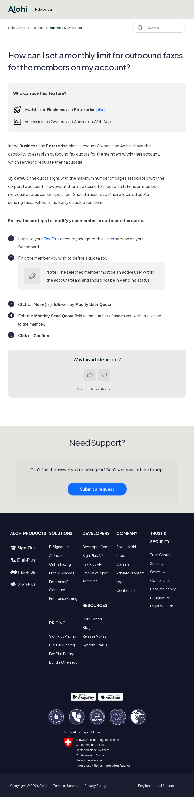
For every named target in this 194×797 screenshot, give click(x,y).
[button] (158, 785)
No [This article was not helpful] (104, 375)
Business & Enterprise (66, 28)
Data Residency (163, 589)
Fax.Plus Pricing (62, 653)
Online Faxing (60, 564)
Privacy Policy (95, 786)
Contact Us (125, 590)
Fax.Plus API (92, 564)
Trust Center (160, 554)
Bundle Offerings (63, 662)
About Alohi (126, 546)
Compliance (160, 580)
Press (121, 555)
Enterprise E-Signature (59, 585)
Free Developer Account (95, 577)
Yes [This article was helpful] (90, 375)
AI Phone (56, 555)
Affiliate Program (130, 573)
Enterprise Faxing (63, 598)
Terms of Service (66, 786)
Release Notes (94, 636)
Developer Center (97, 546)
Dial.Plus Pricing (62, 644)
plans (101, 109)
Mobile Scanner (61, 573)
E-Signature (59, 546)
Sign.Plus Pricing (62, 636)
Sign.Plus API (93, 555)
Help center (43, 9)
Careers (123, 564)
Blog (87, 627)
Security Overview (157, 567)
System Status (95, 644)
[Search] (159, 28)
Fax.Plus (38, 28)
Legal (120, 581)
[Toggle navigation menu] (184, 9)
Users (109, 238)
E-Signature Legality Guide (162, 602)
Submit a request (97, 493)
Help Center (17, 28)
